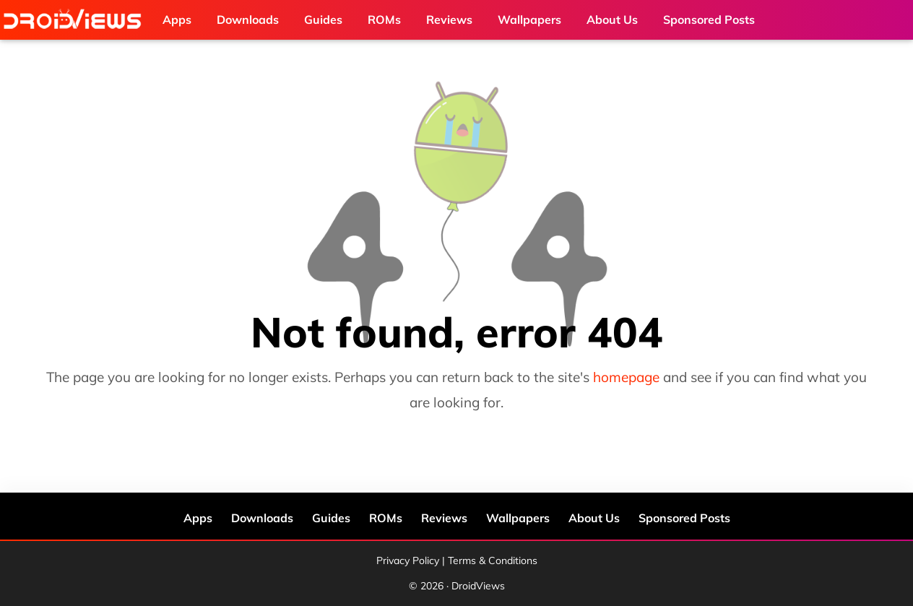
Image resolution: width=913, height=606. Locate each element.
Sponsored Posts (684, 518)
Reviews (444, 518)
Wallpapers (518, 518)
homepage (626, 377)
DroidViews (76, 20)
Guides (331, 518)
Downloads (262, 518)
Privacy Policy (407, 560)
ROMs (385, 518)
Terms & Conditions (492, 560)
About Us (594, 518)
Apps (197, 518)
